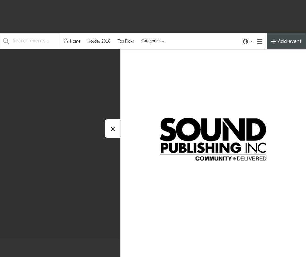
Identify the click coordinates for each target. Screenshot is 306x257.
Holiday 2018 (99, 41)
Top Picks (126, 41)
